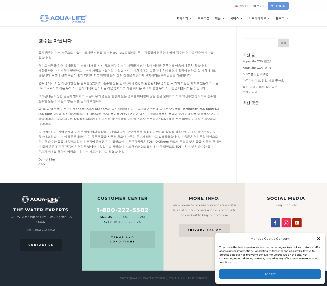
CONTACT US (41, 244)
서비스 (234, 18)
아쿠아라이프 (257, 18)
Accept (270, 274)
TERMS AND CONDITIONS (122, 239)
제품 (218, 18)
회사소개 (182, 18)
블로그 (280, 18)
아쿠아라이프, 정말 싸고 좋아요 (263, 80)
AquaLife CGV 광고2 (257, 61)
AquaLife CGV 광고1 (257, 68)
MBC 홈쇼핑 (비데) (255, 74)
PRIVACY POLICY (204, 230)
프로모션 (203, 18)
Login (278, 6)
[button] (319, 239)
